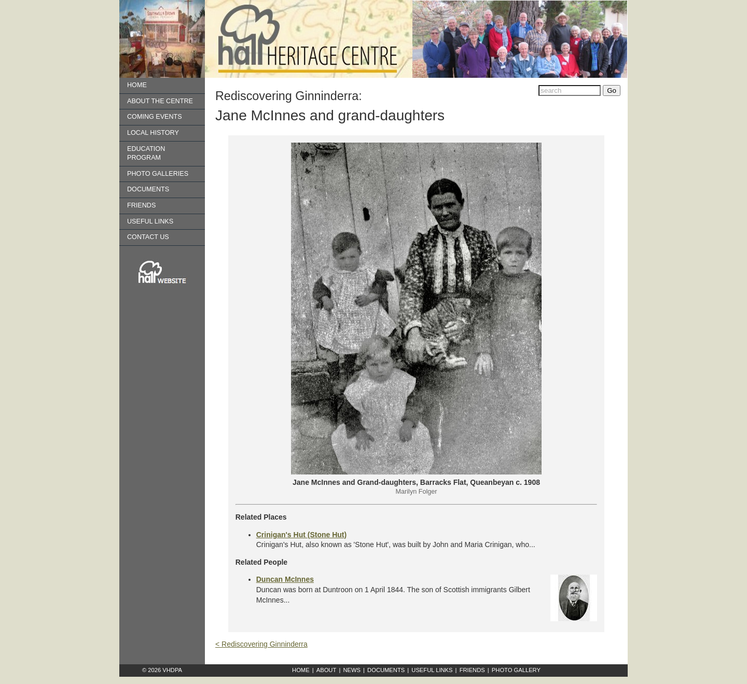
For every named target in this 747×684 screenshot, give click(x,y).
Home (137, 85)
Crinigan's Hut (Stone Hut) (301, 535)
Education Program (146, 153)
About (326, 670)
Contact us (148, 237)
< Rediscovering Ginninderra (261, 644)
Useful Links (150, 221)
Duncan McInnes (285, 579)
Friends (141, 205)
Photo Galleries (157, 173)
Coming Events (154, 116)
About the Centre (160, 101)
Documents (148, 189)
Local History (153, 132)
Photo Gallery (516, 670)
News (352, 670)
